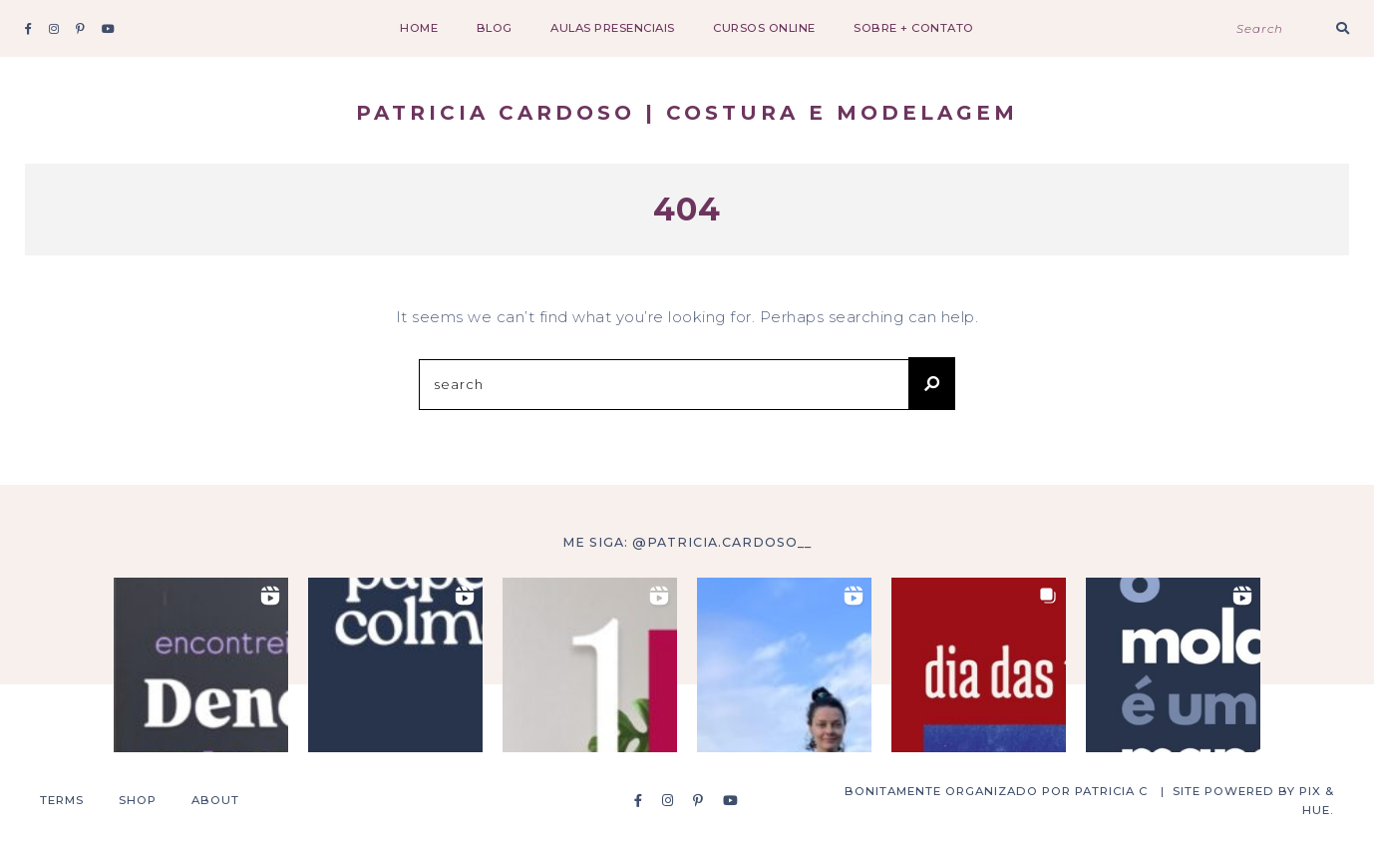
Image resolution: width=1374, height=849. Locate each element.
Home (419, 28)
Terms (62, 800)
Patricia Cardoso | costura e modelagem (687, 113)
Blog (495, 28)
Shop (138, 800)
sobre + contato (914, 28)
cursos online (764, 28)
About (215, 800)
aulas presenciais (612, 28)
